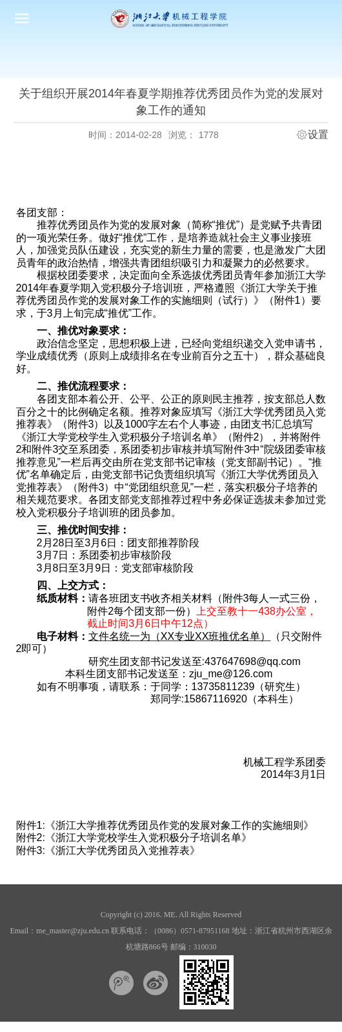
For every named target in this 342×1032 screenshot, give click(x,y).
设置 (318, 135)
